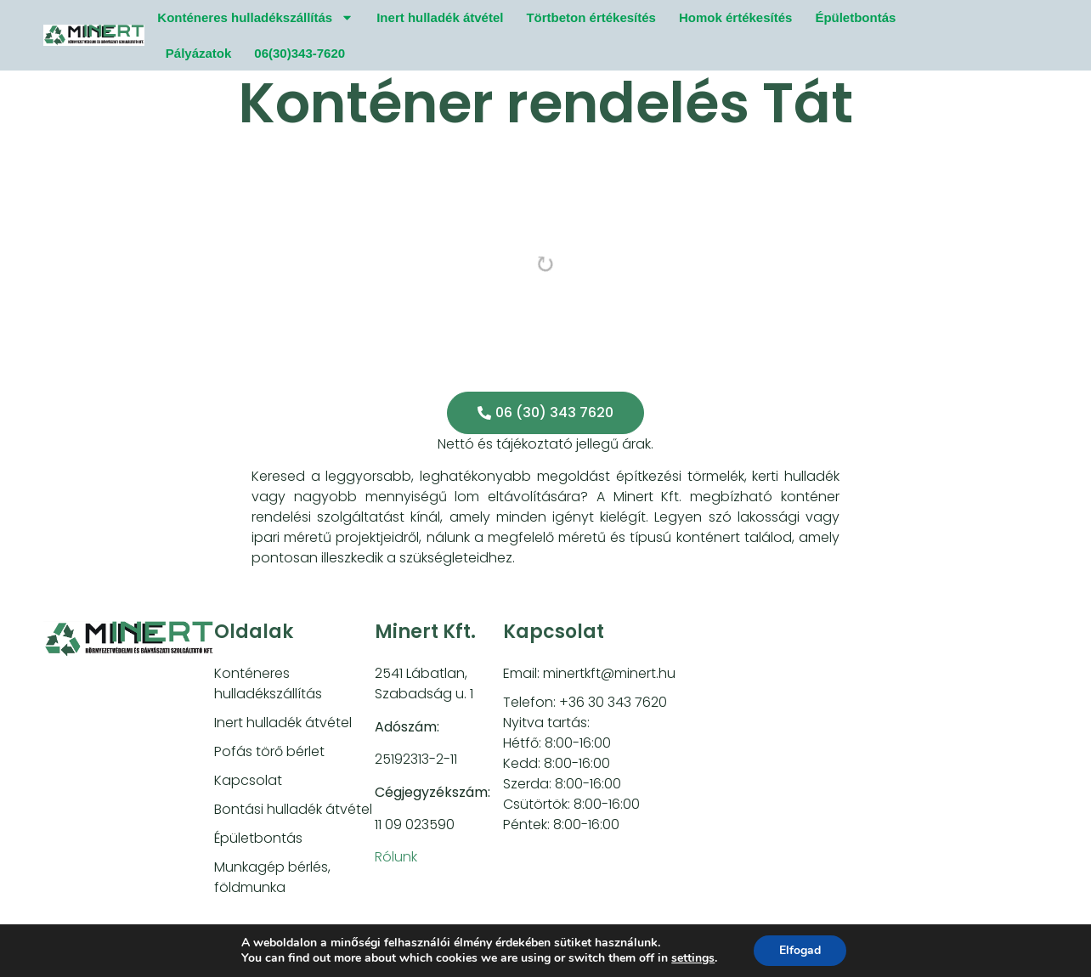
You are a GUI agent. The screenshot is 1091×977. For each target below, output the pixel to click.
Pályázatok (199, 53)
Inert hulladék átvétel (439, 17)
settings (693, 958)
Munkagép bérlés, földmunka (272, 877)
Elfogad (800, 950)
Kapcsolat (248, 780)
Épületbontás (855, 17)
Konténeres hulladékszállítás (255, 17)
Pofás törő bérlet (269, 751)
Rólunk (396, 857)
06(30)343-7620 (299, 53)
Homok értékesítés (735, 17)
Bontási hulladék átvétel (293, 809)
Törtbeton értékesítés (591, 17)
